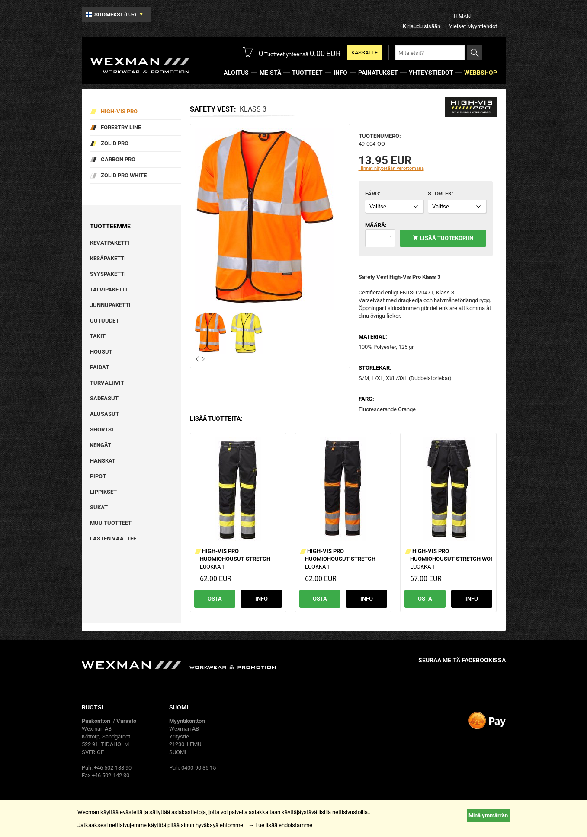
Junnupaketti (110, 305)
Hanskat (102, 460)
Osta (215, 598)
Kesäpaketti (108, 258)
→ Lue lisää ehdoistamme (280, 825)
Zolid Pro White (124, 175)
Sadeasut (104, 398)
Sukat (99, 507)
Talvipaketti (108, 289)
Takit (98, 336)
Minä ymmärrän (488, 815)
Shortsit (103, 429)
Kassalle (364, 52)
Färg (372, 193)
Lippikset (103, 492)
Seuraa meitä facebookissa (462, 660)
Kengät (100, 445)
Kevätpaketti (109, 243)
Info (261, 598)
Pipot (98, 476)
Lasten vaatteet (115, 538)
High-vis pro (119, 111)
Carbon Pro (118, 159)
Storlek (440, 193)
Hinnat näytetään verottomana (391, 168)
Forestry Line (121, 127)
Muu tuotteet (111, 523)
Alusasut (104, 414)
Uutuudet (104, 320)
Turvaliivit (107, 383)
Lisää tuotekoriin (446, 238)
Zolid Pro (114, 143)
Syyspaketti (108, 274)
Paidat (99, 367)
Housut (101, 351)
